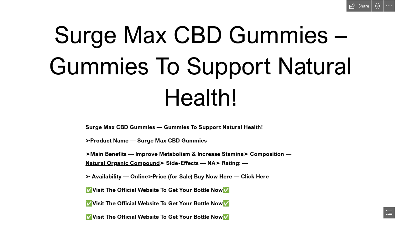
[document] (200, 112)
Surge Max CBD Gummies (172, 140)
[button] (359, 6)
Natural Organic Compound (123, 162)
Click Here (255, 176)
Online (139, 176)
